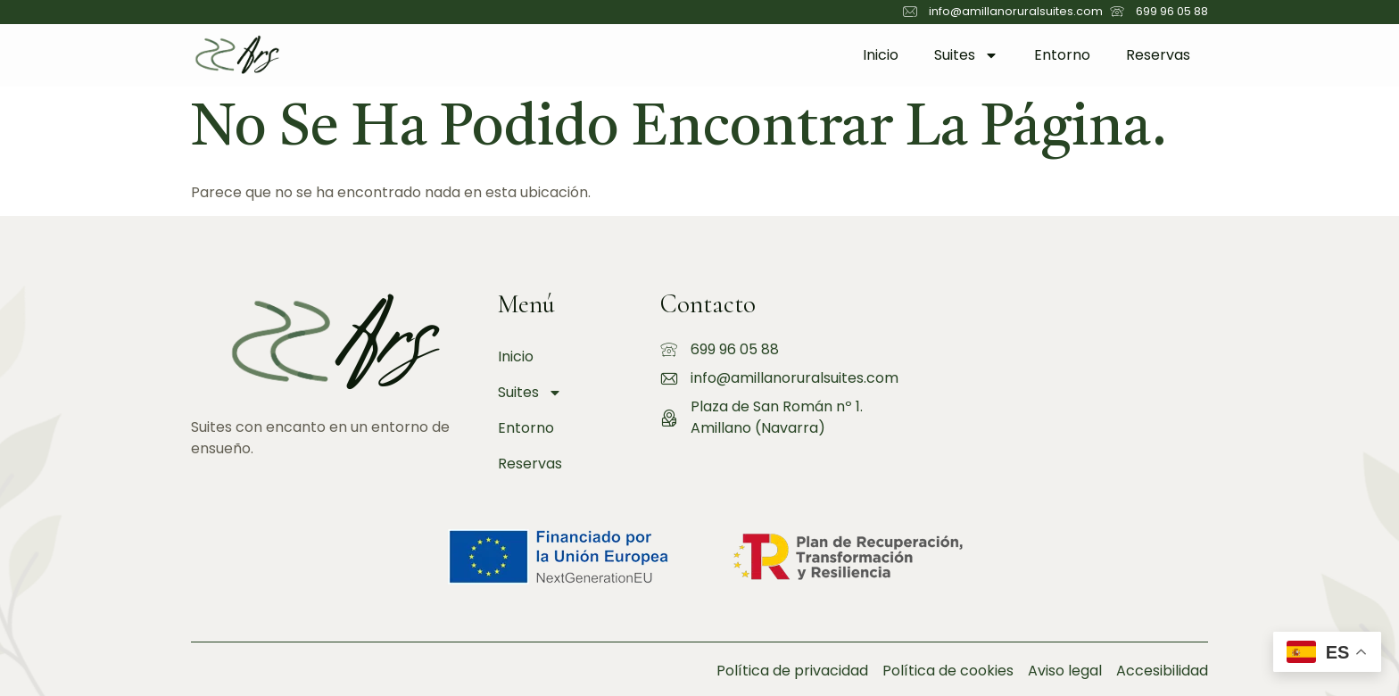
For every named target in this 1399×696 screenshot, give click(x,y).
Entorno (1062, 55)
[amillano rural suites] (1063, 373)
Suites (966, 55)
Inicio (880, 55)
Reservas (1158, 55)
